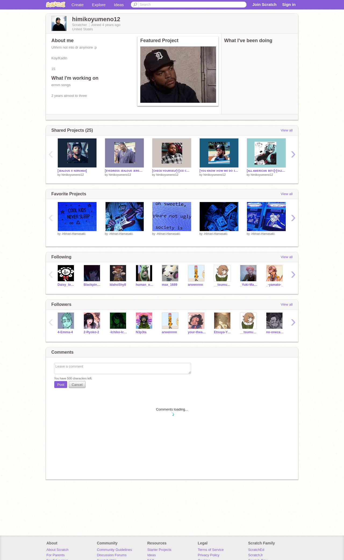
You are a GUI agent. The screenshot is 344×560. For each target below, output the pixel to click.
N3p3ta (141, 332)
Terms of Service (211, 550)
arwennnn (195, 285)
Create (77, 4)
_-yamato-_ (274, 285)
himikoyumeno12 (73, 174)
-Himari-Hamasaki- (74, 233)
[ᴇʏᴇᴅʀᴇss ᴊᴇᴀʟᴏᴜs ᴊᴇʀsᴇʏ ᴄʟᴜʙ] (124, 171)
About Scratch (57, 550)
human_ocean (145, 285)
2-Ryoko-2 (91, 332)
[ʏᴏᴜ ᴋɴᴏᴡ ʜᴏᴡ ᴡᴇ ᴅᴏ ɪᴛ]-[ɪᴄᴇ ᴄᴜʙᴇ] (219, 171)
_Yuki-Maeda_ (249, 285)
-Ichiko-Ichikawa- (119, 332)
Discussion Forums (112, 555)
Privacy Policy (209, 555)
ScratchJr (255, 555)
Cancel (77, 385)
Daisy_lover (67, 285)
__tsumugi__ (223, 285)
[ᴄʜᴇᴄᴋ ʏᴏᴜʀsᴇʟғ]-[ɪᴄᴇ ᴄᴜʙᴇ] (171, 171)
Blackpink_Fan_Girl (93, 285)
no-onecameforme (275, 332)
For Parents (55, 555)
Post (60, 385)
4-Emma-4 (65, 332)
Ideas (119, 4)
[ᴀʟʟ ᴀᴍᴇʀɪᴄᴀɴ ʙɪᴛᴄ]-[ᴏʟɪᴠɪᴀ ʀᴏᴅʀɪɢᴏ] (266, 171)
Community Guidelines (114, 550)
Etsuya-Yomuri (223, 332)
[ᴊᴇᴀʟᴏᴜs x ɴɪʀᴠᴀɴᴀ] (72, 171)
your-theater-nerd (197, 332)
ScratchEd (256, 550)
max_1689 (169, 285)
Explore (99, 4)
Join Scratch (264, 4)
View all (287, 130)
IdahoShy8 (118, 285)
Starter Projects (159, 550)
